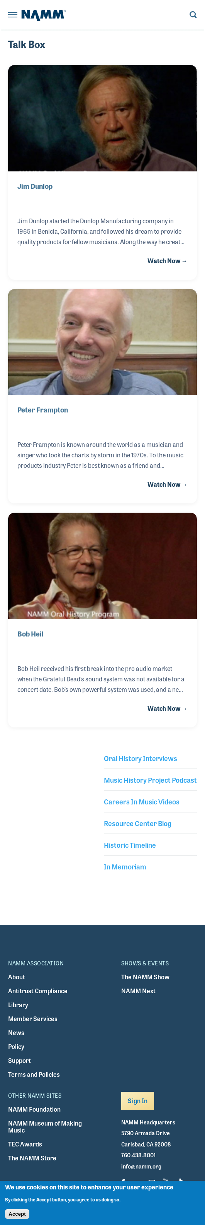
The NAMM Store (32, 1157)
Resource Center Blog (137, 823)
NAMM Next (138, 990)
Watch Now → (167, 260)
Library (18, 1004)
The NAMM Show (145, 976)
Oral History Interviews (140, 758)
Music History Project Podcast (150, 780)
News (16, 1032)
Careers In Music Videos (142, 801)
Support (19, 1060)
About (16, 976)
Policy (16, 1046)
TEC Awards (25, 1143)
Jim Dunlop (35, 186)
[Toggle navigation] (12, 15)
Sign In (137, 1100)
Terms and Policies (34, 1074)
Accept (16, 1218)
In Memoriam (125, 866)
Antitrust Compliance (38, 990)
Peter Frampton (42, 409)
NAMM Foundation (34, 1109)
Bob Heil (30, 633)
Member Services (33, 1018)
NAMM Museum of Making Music (45, 1126)
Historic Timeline (130, 845)
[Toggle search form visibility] (193, 15)
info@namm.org (141, 1166)
